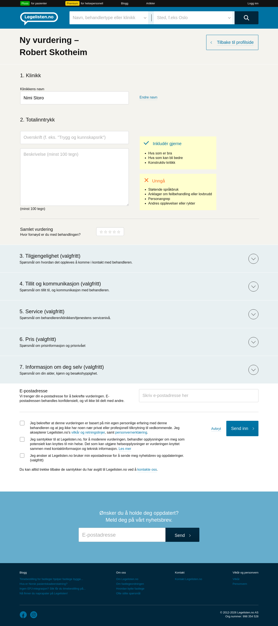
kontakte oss (147, 469)
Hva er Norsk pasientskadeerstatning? (43, 583)
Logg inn (253, 3)
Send (180, 535)
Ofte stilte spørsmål (128, 593)
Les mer (125, 449)
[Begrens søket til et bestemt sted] (193, 17)
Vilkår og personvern (245, 572)
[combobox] (109, 17)
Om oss (121, 572)
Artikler (150, 3)
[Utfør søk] (246, 17)
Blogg (124, 3)
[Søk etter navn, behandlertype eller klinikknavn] (109, 17)
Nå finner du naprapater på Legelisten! (44, 593)
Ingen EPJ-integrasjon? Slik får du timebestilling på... (53, 588)
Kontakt (179, 572)
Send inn (239, 428)
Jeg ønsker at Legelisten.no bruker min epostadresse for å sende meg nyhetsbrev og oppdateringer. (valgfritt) (107, 458)
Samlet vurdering (36, 229)
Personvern (240, 583)
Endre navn (148, 97)
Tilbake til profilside (235, 42)
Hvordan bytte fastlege (130, 588)
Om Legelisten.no (127, 579)
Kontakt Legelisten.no (188, 579)
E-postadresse (34, 390)
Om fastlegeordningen (130, 583)
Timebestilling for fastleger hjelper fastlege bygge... (51, 579)
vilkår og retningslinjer (88, 432)
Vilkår (236, 579)
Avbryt (216, 429)
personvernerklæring (131, 432)
